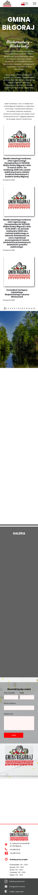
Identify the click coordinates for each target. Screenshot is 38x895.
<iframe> (19, 796)
